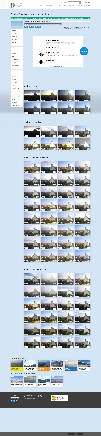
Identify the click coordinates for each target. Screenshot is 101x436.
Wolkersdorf (14, 102)
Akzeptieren (79, 434)
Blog (17, 428)
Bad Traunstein (15, 33)
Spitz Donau (14, 82)
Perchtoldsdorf (15, 68)
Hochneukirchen (15, 48)
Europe (85, 5)
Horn (13, 56)
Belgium (74, 5)
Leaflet (68, 45)
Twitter (14, 428)
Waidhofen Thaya (15, 88)
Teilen (39, 54)
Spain (65, 5)
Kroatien (60, 5)
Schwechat (14, 79)
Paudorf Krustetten (16, 65)
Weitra (13, 94)
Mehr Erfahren (71, 434)
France (69, 5)
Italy (56, 5)
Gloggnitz (14, 42)
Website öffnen (55, 78)
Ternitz (13, 85)
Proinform (15, 422)
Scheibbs (14, 76)
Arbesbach (14, 30)
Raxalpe (13, 71)
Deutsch (85, 2)
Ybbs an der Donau (16, 105)
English (89, 2)
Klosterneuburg (15, 59)
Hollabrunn (14, 50)
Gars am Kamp (15, 36)
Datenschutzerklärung (15, 426)
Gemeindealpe (15, 39)
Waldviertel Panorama (16, 91)
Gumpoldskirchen (15, 45)
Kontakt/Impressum (15, 424)
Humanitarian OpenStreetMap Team (85, 45)
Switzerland (51, 5)
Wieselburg (14, 99)
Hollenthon (14, 53)
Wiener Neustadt (15, 96)
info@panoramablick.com (29, 425)
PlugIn (26, 54)
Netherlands (79, 5)
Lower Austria (15, 27)
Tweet (32, 54)
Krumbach (14, 62)
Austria (41, 5)
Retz (13, 73)
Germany (46, 5)
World (89, 5)
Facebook (12, 428)
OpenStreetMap (72, 45)
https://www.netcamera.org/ (77, 51)
